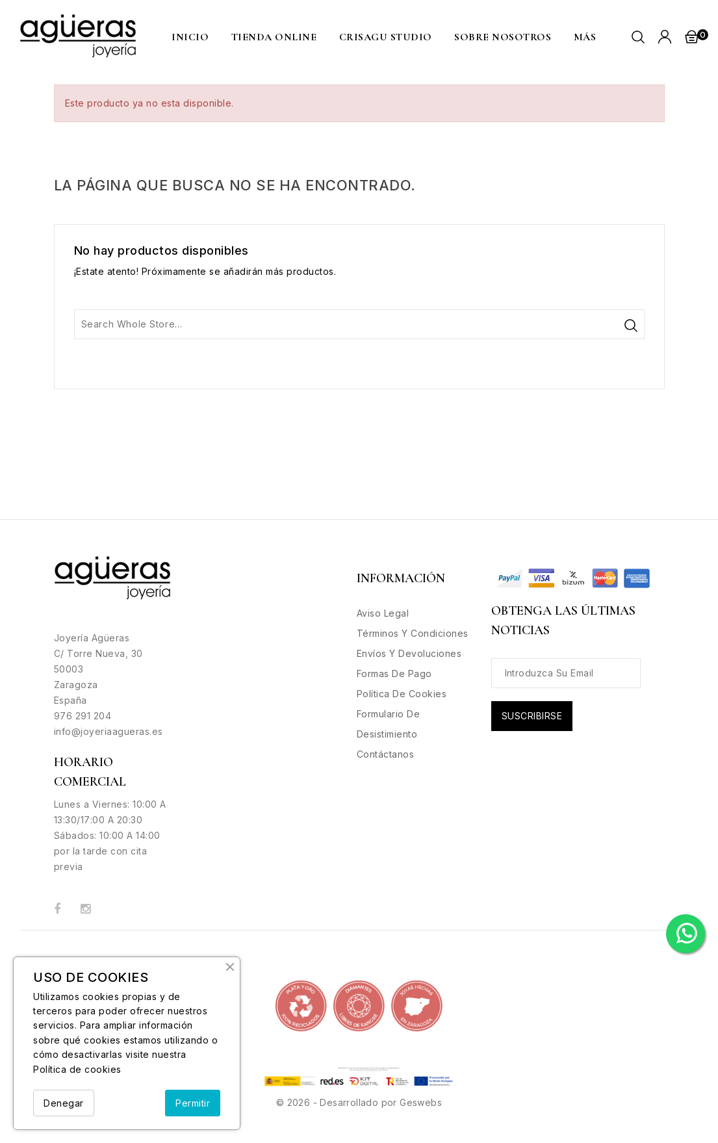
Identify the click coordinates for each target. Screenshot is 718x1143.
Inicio (190, 37)
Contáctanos (386, 754)
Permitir (192, 1103)
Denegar (64, 1103)
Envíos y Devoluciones (409, 653)
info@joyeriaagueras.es (108, 731)
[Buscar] (359, 324)
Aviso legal (383, 613)
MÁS (585, 37)
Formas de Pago (394, 673)
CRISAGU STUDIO (385, 37)
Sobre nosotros (502, 37)
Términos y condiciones (412, 633)
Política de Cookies (402, 693)
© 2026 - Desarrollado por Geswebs (359, 1102)
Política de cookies (77, 1069)
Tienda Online (274, 37)
